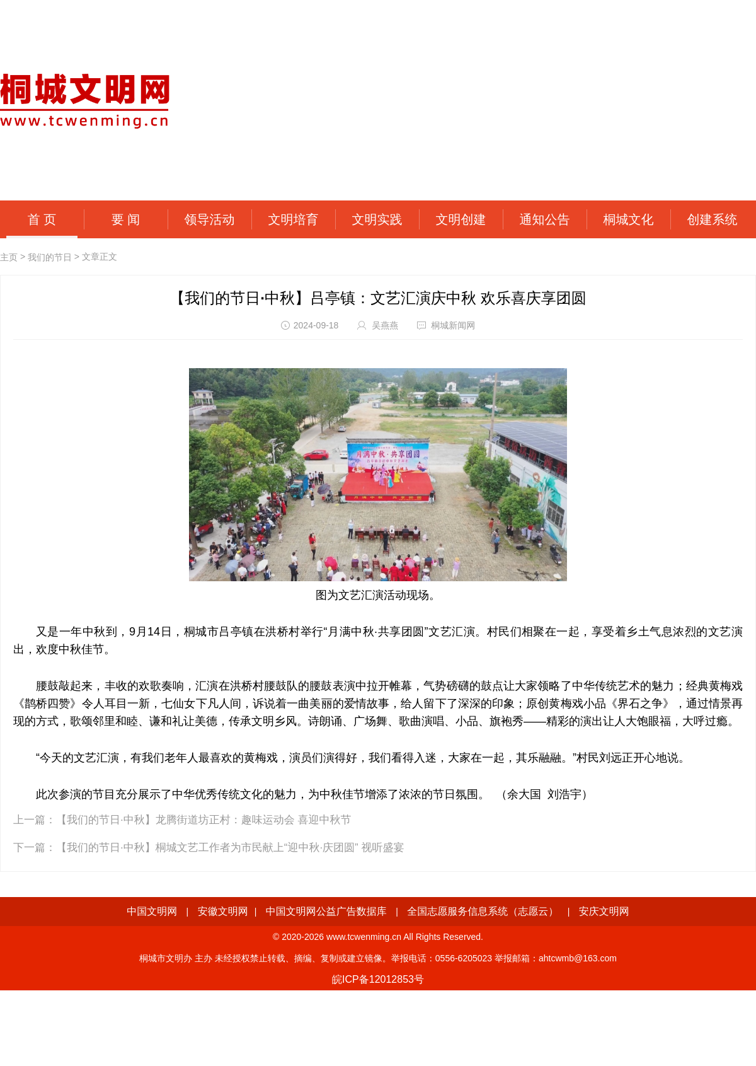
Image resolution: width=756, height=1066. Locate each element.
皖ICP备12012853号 (378, 979)
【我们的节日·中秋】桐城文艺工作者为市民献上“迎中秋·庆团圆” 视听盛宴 (230, 848)
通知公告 (545, 219)
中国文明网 (152, 911)
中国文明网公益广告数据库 (326, 911)
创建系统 (712, 219)
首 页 (42, 219)
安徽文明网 (223, 911)
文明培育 (293, 219)
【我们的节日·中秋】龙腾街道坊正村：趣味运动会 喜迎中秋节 (203, 820)
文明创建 (461, 219)
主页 (9, 257)
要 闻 (126, 219)
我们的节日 (50, 257)
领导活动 (210, 219)
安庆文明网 (604, 911)
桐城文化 (629, 219)
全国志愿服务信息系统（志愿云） (482, 911)
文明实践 (377, 219)
